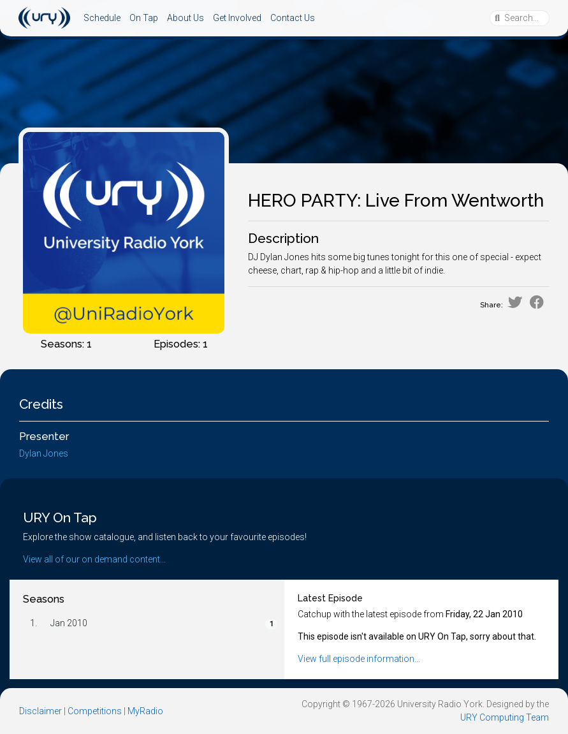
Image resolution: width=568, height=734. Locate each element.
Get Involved (237, 18)
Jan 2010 (68, 623)
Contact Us (292, 18)
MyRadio (145, 711)
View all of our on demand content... (94, 559)
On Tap (143, 18)
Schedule (102, 18)
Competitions (95, 711)
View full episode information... (359, 659)
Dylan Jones (43, 453)
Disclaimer (40, 711)
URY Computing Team (504, 717)
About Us (185, 18)
